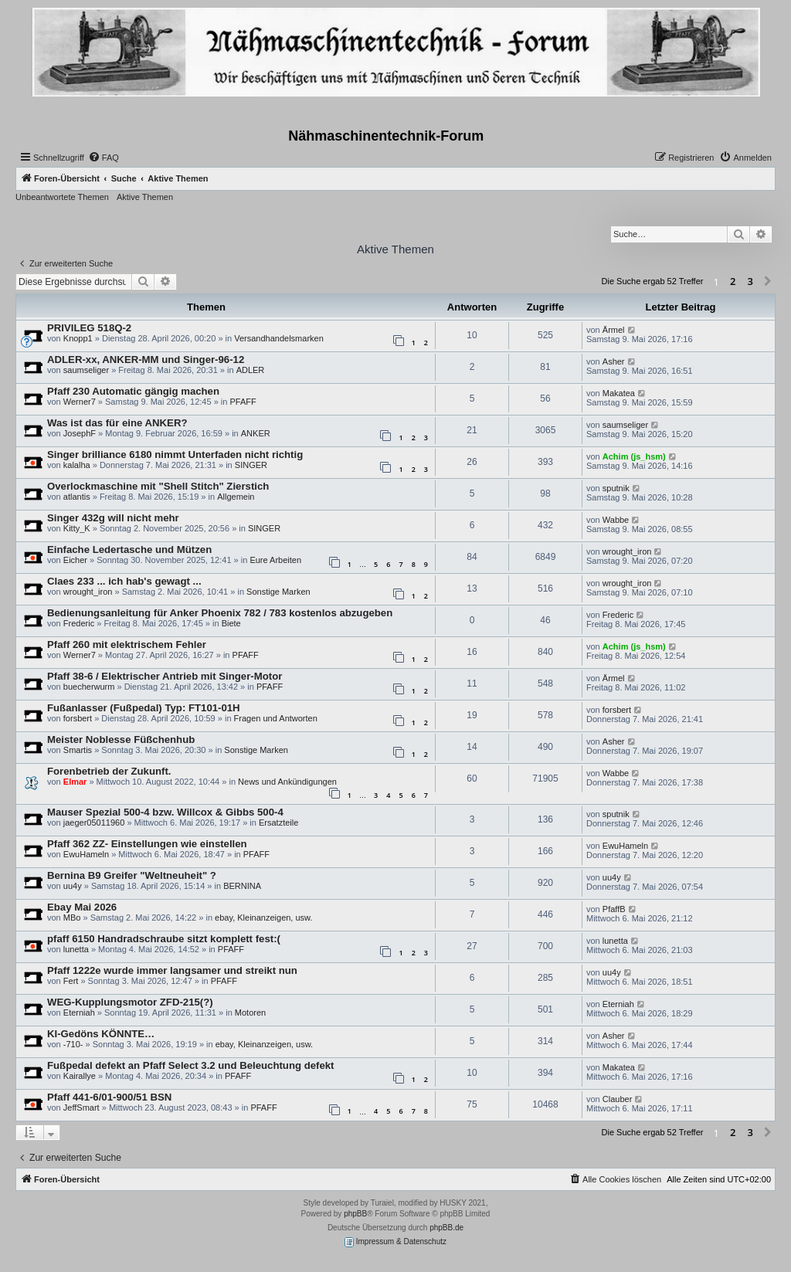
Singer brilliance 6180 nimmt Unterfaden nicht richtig (175, 454)
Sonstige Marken (278, 591)
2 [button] (732, 281)
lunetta (76, 949)
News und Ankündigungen (287, 781)
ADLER (250, 370)
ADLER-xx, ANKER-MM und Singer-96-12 (145, 359)
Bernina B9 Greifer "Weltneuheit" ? (131, 875)
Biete (231, 623)
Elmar (75, 781)
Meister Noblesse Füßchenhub (121, 739)
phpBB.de (446, 1227)
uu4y (72, 885)
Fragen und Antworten (275, 718)
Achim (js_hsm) (634, 456)
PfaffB (614, 909)
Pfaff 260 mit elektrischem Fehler (126, 644)
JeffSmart (81, 1107)
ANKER (255, 433)
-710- (73, 1044)
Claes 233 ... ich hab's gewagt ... (124, 581)
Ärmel (614, 329)
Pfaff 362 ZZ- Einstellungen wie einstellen (147, 844)
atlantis (76, 496)
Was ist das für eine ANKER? (117, 423)
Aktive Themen (145, 197)
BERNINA (242, 885)
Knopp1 (78, 338)
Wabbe (616, 519)
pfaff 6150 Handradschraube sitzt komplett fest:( (163, 939)
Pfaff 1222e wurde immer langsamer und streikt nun (172, 970)
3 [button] (750, 281)
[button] (768, 281)
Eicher (75, 560)
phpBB (355, 1213)
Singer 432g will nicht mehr (113, 518)
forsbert (77, 718)
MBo (72, 917)
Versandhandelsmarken (279, 338)
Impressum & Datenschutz (395, 1242)
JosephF (79, 433)
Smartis (77, 750)
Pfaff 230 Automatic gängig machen (133, 391)
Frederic (78, 623)
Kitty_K (76, 528)
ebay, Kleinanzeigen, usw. (263, 917)
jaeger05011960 (94, 822)
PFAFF (242, 401)
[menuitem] (103, 157)
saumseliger (86, 370)
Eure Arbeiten (275, 560)
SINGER (251, 465)
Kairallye (79, 1075)
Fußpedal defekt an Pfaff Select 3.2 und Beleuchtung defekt (190, 1065)
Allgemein (235, 496)
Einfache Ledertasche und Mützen (129, 549)
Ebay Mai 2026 (82, 907)
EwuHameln (86, 854)
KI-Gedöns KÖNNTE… (100, 1034)
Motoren (250, 1012)
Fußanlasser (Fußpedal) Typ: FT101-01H (143, 708)
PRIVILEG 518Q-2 (89, 328)
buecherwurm (89, 686)
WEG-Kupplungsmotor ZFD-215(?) (130, 1002)
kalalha (76, 465)
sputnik (616, 488)
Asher (614, 361)
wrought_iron (627, 551)
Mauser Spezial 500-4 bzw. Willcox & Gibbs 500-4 (165, 812)
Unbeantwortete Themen (62, 197)
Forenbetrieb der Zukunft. (109, 771)
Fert (71, 980)
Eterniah (79, 1012)
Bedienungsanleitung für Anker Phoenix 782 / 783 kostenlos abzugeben (219, 613)
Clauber (618, 1099)
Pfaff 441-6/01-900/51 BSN (109, 1097)
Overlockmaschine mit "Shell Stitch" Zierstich (158, 486)
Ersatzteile (278, 822)
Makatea (619, 393)
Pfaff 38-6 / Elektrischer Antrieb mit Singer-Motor (164, 676)
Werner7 (79, 401)
